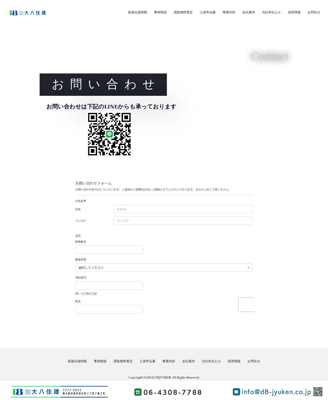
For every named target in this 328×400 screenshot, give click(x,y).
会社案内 (248, 12)
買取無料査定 (183, 12)
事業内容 (229, 12)
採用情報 (294, 12)
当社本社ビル (271, 12)
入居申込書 (208, 12)
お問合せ (314, 12)
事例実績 (160, 12)
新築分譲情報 (137, 12)
